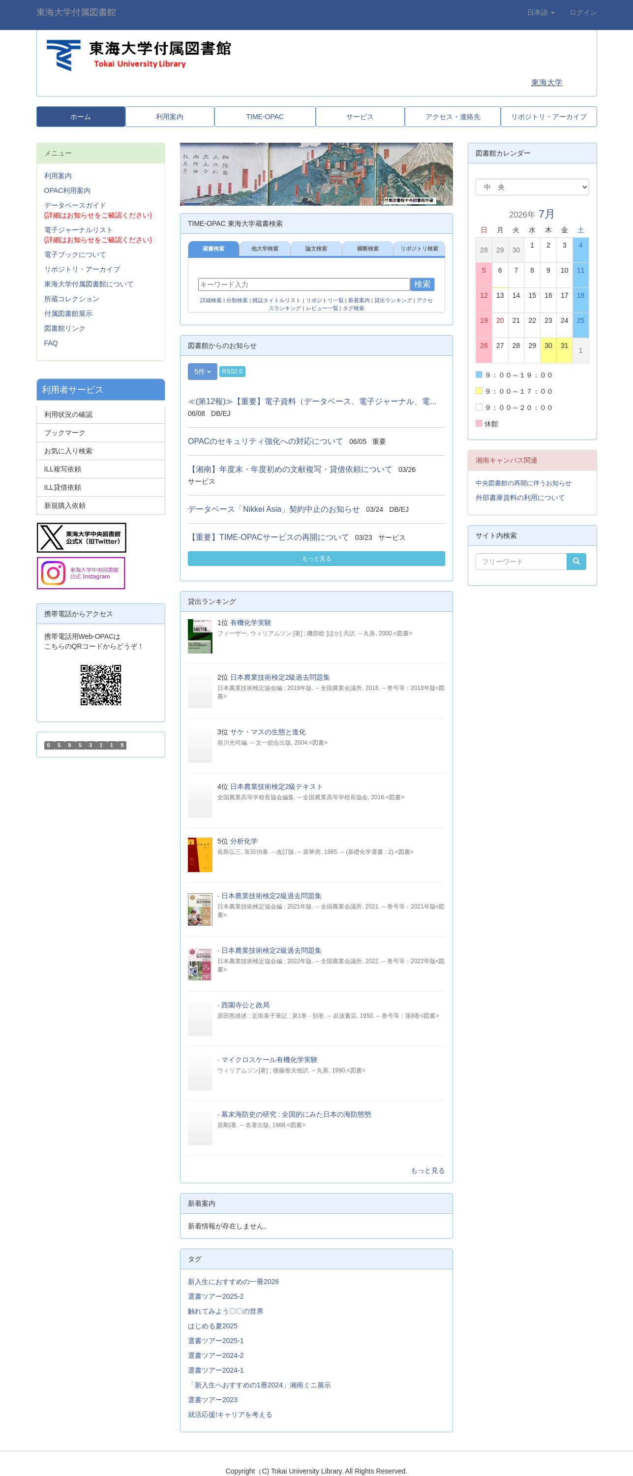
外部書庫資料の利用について (520, 498)
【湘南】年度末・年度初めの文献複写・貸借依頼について (290, 469)
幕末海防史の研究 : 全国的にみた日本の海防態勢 (296, 1114)
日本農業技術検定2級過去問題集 (280, 677)
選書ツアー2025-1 (216, 1341)
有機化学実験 (250, 623)
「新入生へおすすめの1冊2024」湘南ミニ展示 (259, 1385)
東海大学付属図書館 (76, 12)
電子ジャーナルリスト (78, 230)
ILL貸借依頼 (62, 487)
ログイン (583, 12)
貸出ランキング (393, 300)
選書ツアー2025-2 (216, 1296)
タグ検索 (353, 308)
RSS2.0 (232, 371)
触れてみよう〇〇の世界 (226, 1311)
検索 (422, 284)
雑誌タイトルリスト (276, 300)
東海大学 (547, 82)
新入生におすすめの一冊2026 (233, 1282)
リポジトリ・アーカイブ (82, 269)
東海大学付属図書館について (89, 284)
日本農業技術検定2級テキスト (277, 786)
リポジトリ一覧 (325, 300)
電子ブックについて (75, 254)
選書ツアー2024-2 (216, 1355)
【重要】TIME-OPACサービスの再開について (268, 537)
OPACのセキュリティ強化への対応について (265, 441)
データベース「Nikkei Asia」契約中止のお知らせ (274, 509)
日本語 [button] (541, 12)
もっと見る (317, 558)
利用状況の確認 (68, 414)
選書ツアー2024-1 (216, 1370)
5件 (202, 372)
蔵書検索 (213, 248)
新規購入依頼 (65, 505)
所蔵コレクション (71, 299)
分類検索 (237, 300)
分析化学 (244, 841)
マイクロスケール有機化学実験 (269, 1060)
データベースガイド (75, 205)
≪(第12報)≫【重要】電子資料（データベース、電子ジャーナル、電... (312, 401)
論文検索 (316, 248)
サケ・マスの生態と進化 (268, 732)
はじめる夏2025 (213, 1326)
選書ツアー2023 (213, 1400)
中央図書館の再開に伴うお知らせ (524, 483)
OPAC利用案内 (67, 190)
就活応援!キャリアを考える (230, 1414)
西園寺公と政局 (245, 1005)
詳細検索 (211, 300)
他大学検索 (264, 248)
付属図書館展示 (68, 313)
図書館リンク (65, 328)
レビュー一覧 (322, 308)
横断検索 (368, 248)
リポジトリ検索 (419, 248)
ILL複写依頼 (62, 469)
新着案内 (359, 300)
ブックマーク (65, 433)
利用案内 (58, 176)
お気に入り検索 (68, 451)
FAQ (51, 343)
